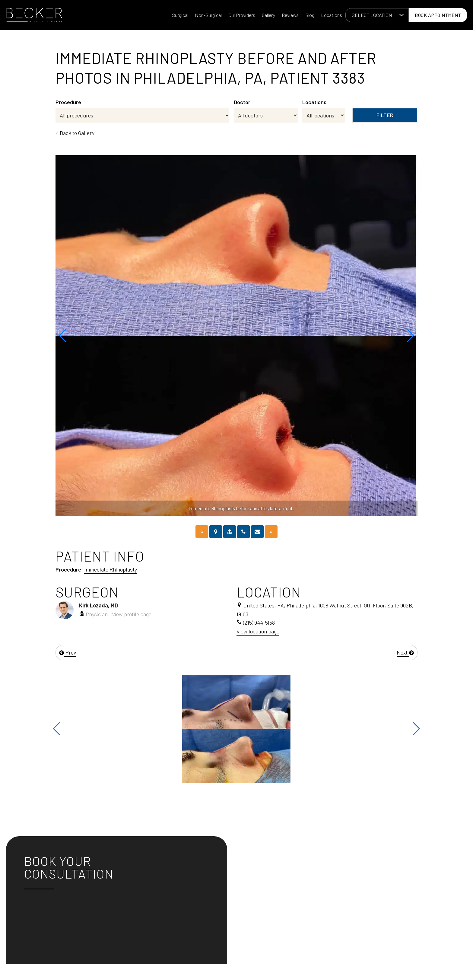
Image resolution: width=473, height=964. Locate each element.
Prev (67, 652)
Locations (331, 15)
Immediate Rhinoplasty (110, 569)
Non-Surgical (208, 15)
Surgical (180, 15)
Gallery (268, 15)
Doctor (242, 102)
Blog (309, 15)
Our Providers (241, 15)
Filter (385, 115)
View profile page (131, 614)
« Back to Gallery (75, 133)
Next (405, 652)
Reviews (290, 15)
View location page (258, 631)
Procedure (68, 102)
